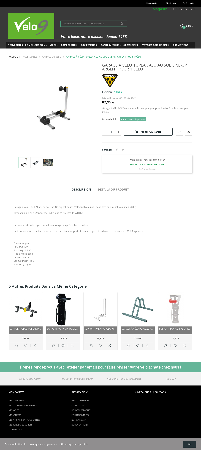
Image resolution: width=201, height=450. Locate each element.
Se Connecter (189, 3)
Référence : (108, 91)
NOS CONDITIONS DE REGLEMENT (124, 379)
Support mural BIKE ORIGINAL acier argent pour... (175, 328)
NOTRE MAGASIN (78, 420)
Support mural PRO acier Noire (63, 328)
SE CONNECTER (15, 429)
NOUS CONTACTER (79, 424)
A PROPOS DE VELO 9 (30, 379)
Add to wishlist (179, 131)
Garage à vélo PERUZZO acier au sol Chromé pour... (138, 328)
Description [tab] (81, 189)
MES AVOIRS (14, 410)
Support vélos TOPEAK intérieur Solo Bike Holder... (26, 328)
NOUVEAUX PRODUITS (81, 410)
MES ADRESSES (15, 415)
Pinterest (123, 149)
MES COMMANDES (16, 400)
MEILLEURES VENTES (80, 415)
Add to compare (188, 131)
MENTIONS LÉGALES (80, 400)
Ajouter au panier (148, 132)
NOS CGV (171, 379)
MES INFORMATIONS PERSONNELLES (24, 420)
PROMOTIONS (77, 405)
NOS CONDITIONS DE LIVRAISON (77, 379)
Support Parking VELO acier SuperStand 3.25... (100, 328)
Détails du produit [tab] (113, 189)
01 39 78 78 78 (183, 9)
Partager (117, 149)
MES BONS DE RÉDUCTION (20, 424)
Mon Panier (171, 3)
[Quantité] (111, 132)
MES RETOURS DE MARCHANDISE (23, 405)
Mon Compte (151, 3)
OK (189, 444)
